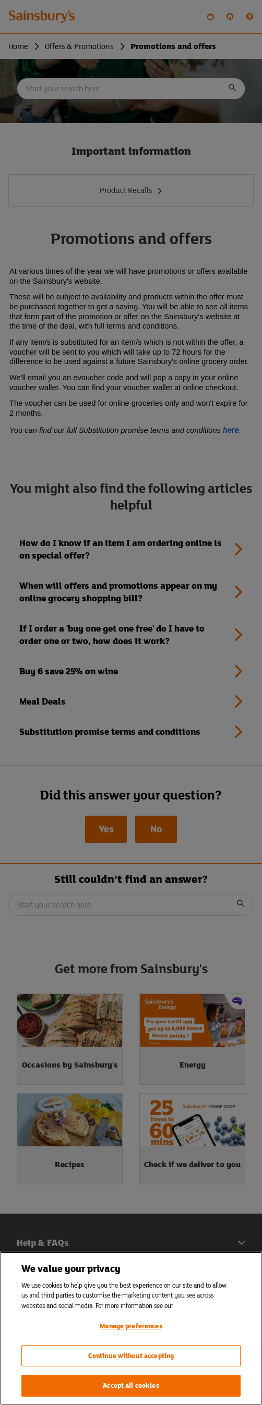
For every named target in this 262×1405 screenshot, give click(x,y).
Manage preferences (131, 1326)
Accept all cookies (131, 1385)
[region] (131, 1328)
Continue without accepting (131, 1355)
